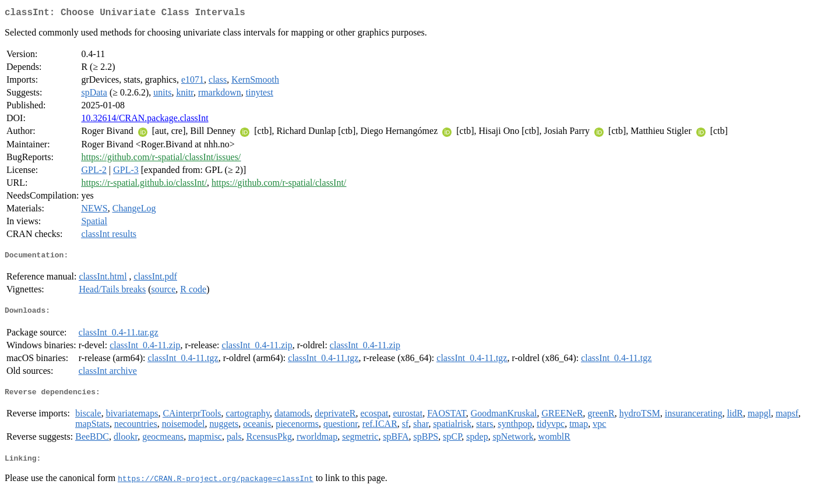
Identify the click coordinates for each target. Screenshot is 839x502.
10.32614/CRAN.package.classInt (144, 120)
